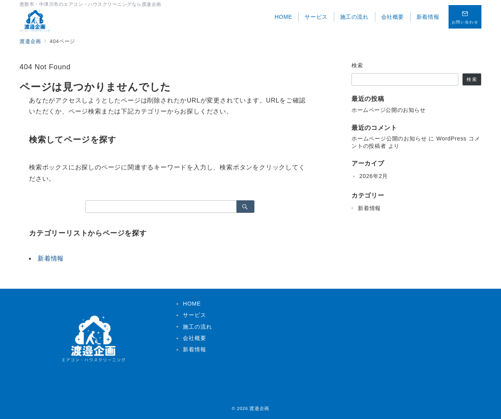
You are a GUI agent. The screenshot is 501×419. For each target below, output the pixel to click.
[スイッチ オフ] (465, 17)
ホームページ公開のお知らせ (388, 110)
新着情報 (51, 258)
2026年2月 (373, 176)
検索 (357, 65)
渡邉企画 (259, 408)
